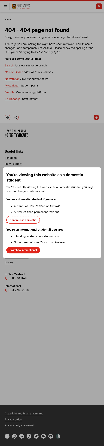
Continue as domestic (23, 220)
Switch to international (23, 250)
